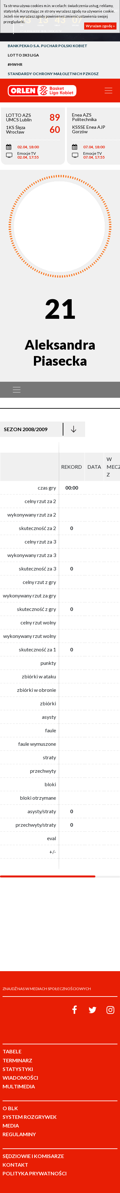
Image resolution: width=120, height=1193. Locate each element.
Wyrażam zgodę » (100, 26)
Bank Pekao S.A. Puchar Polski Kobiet (47, 45)
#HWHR (15, 64)
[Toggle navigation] (108, 90)
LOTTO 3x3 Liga (23, 55)
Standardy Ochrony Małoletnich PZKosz (53, 73)
